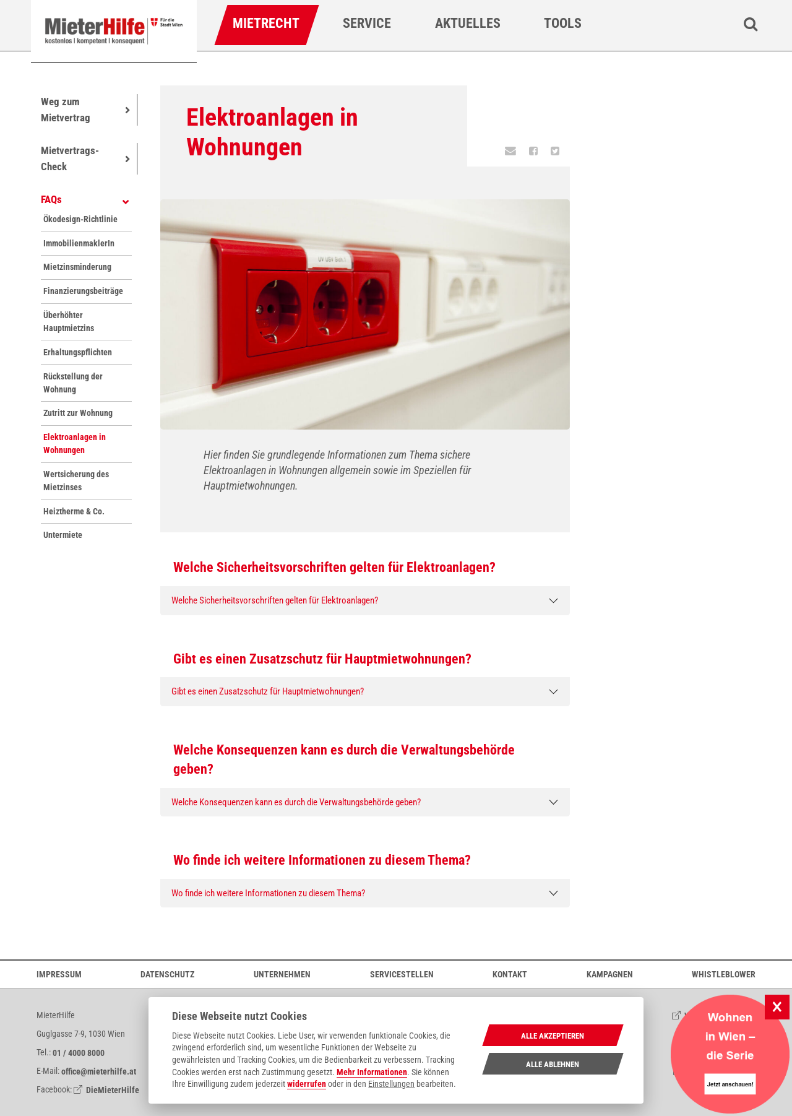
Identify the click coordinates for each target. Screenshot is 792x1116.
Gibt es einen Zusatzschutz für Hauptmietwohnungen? (267, 691)
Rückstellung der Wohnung (73, 382)
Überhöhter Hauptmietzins (68, 321)
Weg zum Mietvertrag (65, 109)
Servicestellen (402, 974)
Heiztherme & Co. (74, 511)
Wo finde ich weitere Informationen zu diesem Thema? (268, 893)
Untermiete (62, 535)
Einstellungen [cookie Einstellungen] (391, 1084)
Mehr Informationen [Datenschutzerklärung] (372, 1072)
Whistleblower (723, 974)
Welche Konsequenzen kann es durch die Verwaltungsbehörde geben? (296, 802)
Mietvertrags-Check (70, 158)
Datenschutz (167, 974)
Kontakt (510, 974)
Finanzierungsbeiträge (83, 291)
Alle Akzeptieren (552, 1035)
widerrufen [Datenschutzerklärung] (306, 1084)
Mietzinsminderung (77, 267)
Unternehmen (282, 974)
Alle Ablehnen (552, 1064)
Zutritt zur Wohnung (78, 413)
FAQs (51, 199)
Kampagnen (610, 974)
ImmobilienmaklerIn (78, 243)
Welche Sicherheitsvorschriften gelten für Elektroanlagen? (274, 600)
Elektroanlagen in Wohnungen (74, 443)
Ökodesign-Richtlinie (80, 219)
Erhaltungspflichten (77, 352)
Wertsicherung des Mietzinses (76, 480)
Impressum (59, 974)
